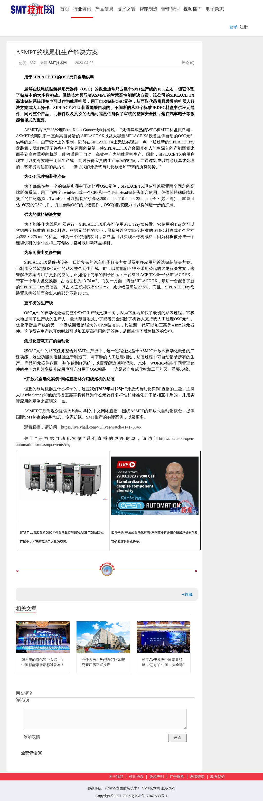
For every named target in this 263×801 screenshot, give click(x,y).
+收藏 (187, 594)
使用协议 (136, 777)
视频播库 (192, 9)
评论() (22, 700)
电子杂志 (214, 9)
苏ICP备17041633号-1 (150, 796)
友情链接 (197, 777)
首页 (65, 9)
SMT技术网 (58, 63)
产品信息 (104, 9)
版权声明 (156, 777)
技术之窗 (126, 9)
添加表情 (32, 737)
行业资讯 (82, 9)
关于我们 (116, 777)
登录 (233, 27)
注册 (244, 27)
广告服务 (177, 777)
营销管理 (170, 9)
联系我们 (217, 777)
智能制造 (148, 9)
